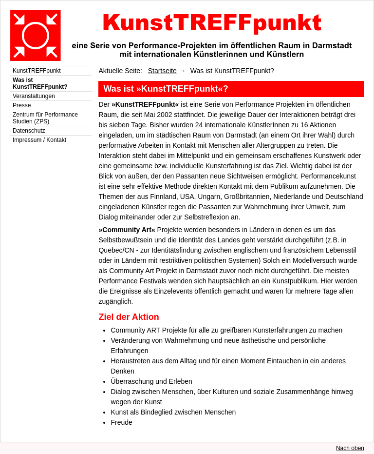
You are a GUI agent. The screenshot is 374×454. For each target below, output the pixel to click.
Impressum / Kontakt (39, 140)
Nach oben (350, 448)
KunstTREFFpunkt (37, 70)
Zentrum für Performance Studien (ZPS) (45, 118)
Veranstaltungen (34, 96)
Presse (22, 105)
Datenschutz (29, 130)
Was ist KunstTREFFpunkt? (40, 83)
